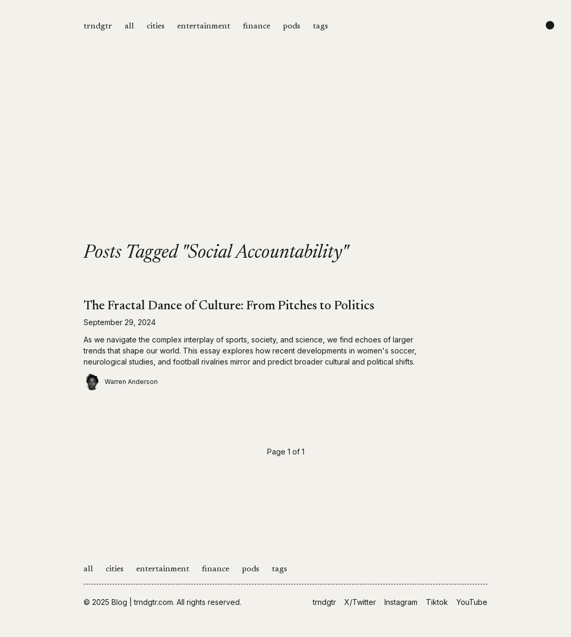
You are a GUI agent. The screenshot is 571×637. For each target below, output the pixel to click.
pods (291, 26)
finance (256, 26)
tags (320, 26)
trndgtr (98, 26)
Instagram (400, 602)
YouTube (471, 602)
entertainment (203, 26)
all (129, 26)
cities (156, 26)
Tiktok (437, 602)
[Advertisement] (285, 164)
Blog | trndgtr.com (142, 602)
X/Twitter (360, 602)
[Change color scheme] (550, 25)
